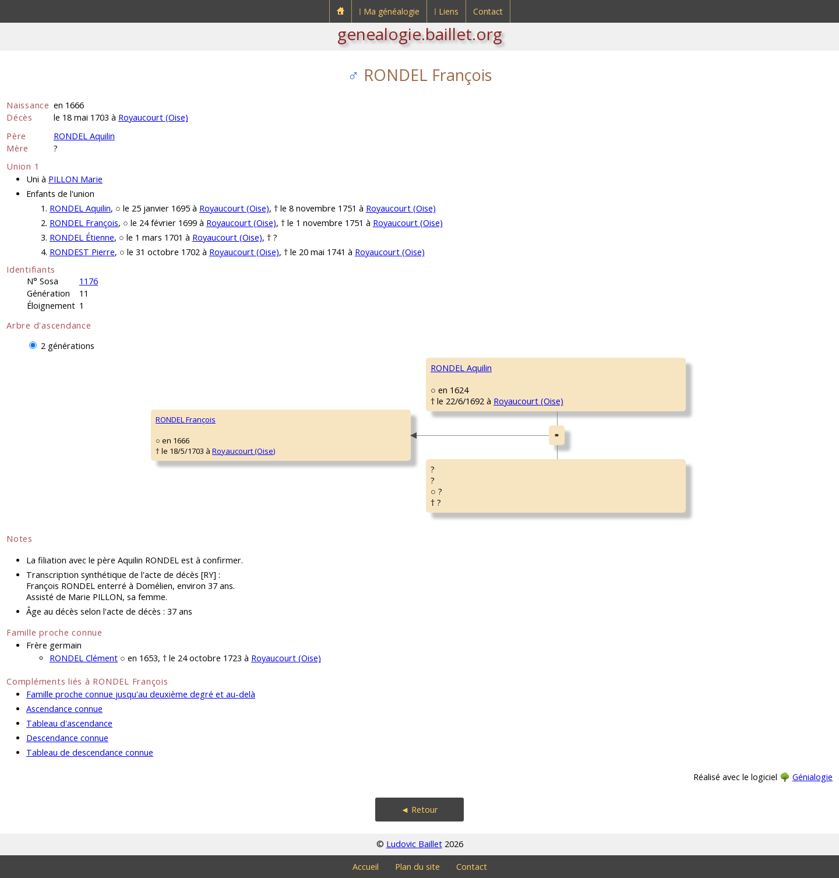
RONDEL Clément (84, 658)
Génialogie (812, 776)
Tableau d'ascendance (69, 723)
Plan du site (417, 866)
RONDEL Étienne (82, 237)
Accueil (365, 866)
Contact (488, 11)
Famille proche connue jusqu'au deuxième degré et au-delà (140, 694)
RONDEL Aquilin (84, 136)
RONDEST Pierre (82, 252)
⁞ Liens (446, 11)
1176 (88, 281)
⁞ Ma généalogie (389, 11)
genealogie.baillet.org (419, 34)
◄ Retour (419, 809)
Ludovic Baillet (414, 843)
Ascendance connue (64, 708)
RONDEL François (84, 222)
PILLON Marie (75, 179)
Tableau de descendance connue (89, 752)
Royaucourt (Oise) (153, 117)
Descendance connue (67, 737)
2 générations (67, 345)
